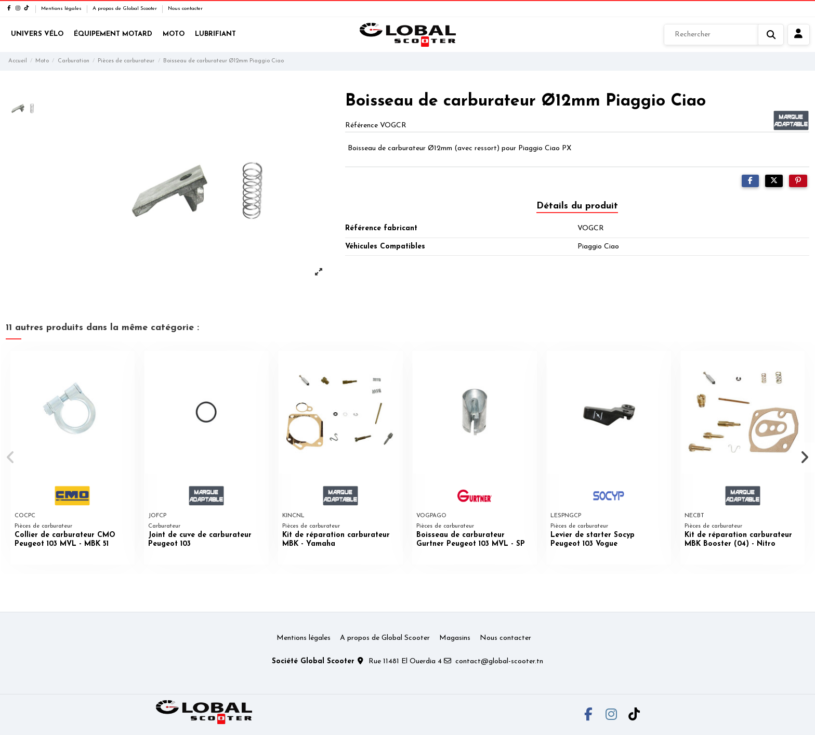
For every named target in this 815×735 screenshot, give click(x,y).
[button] (11, 457)
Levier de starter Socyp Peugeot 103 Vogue (592, 539)
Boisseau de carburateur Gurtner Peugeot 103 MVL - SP (470, 539)
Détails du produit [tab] (577, 206)
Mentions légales (62, 8)
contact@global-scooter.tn (499, 661)
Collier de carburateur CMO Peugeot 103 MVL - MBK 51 (65, 539)
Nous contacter (185, 8)
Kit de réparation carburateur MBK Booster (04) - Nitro (738, 539)
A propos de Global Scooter (126, 8)
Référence (361, 125)
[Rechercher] (724, 35)
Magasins (454, 638)
